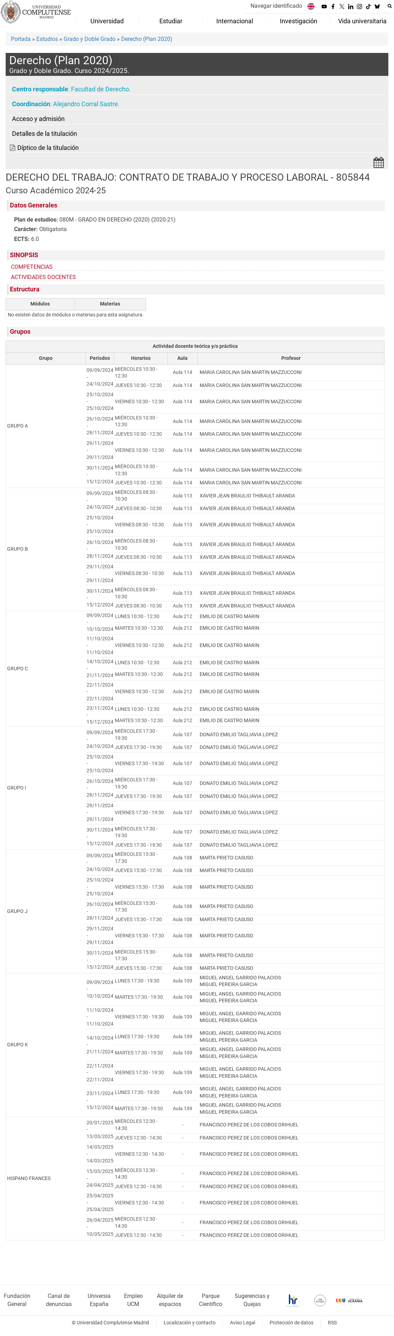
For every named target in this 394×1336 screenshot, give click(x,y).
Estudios (47, 39)
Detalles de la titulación (44, 133)
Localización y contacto (190, 1323)
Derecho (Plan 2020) (146, 39)
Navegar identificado (276, 5)
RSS (332, 1323)
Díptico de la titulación (48, 147)
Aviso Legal (242, 1323)
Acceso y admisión (38, 118)
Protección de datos (291, 1323)
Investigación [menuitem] (298, 21)
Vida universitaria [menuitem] (362, 21)
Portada (21, 39)
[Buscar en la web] (390, 6)
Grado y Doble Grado (90, 39)
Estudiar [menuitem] (170, 21)
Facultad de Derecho (100, 89)
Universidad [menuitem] (107, 21)
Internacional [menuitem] (234, 21)
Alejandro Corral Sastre (85, 104)
